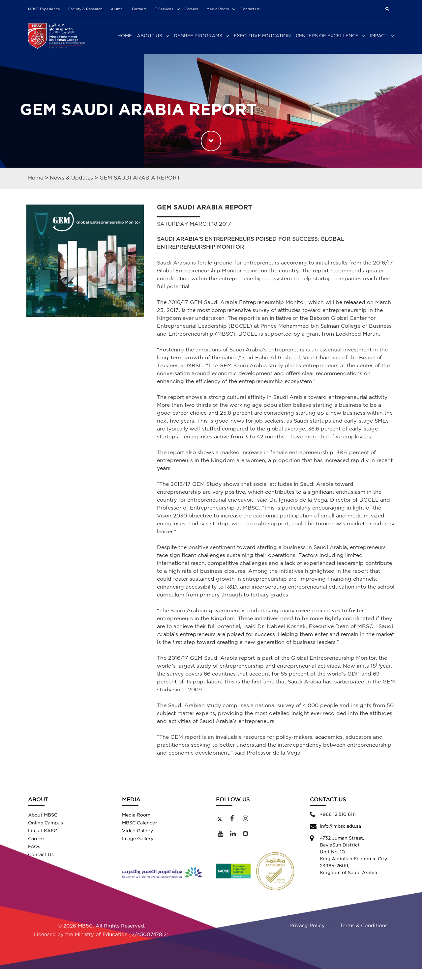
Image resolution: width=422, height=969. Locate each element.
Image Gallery (137, 839)
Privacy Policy (307, 926)
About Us (149, 36)
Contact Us (249, 9)
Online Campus (45, 823)
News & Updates (71, 178)
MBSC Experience (44, 9)
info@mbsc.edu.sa (340, 826)
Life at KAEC (42, 831)
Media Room (217, 9)
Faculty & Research (85, 9)
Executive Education (262, 36)
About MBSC (42, 815)
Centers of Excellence (327, 36)
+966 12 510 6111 (338, 815)
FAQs (34, 847)
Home (124, 36)
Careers (191, 9)
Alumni (117, 9)
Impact (378, 36)
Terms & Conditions (363, 926)
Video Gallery (137, 831)
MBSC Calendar (139, 823)
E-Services (164, 9)
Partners (139, 9)
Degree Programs (198, 36)
